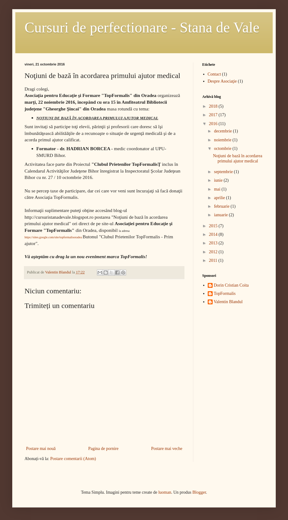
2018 (214, 106)
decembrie (223, 131)
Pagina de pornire (103, 448)
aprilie (220, 197)
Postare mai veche (166, 448)
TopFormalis (225, 293)
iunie (219, 180)
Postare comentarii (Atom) (73, 458)
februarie (222, 206)
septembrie (224, 171)
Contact (214, 74)
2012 (214, 252)
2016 (214, 123)
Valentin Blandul (228, 301)
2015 (214, 226)
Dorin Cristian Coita (231, 285)
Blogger (199, 492)
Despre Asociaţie (222, 81)
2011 (213, 260)
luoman (164, 492)
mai (218, 189)
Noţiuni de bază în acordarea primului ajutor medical (237, 158)
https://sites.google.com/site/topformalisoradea (53, 237)
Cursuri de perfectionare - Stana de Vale (142, 27)
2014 (214, 234)
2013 (214, 243)
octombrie (223, 148)
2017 (214, 115)
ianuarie (221, 215)
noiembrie (223, 140)
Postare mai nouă (40, 448)
